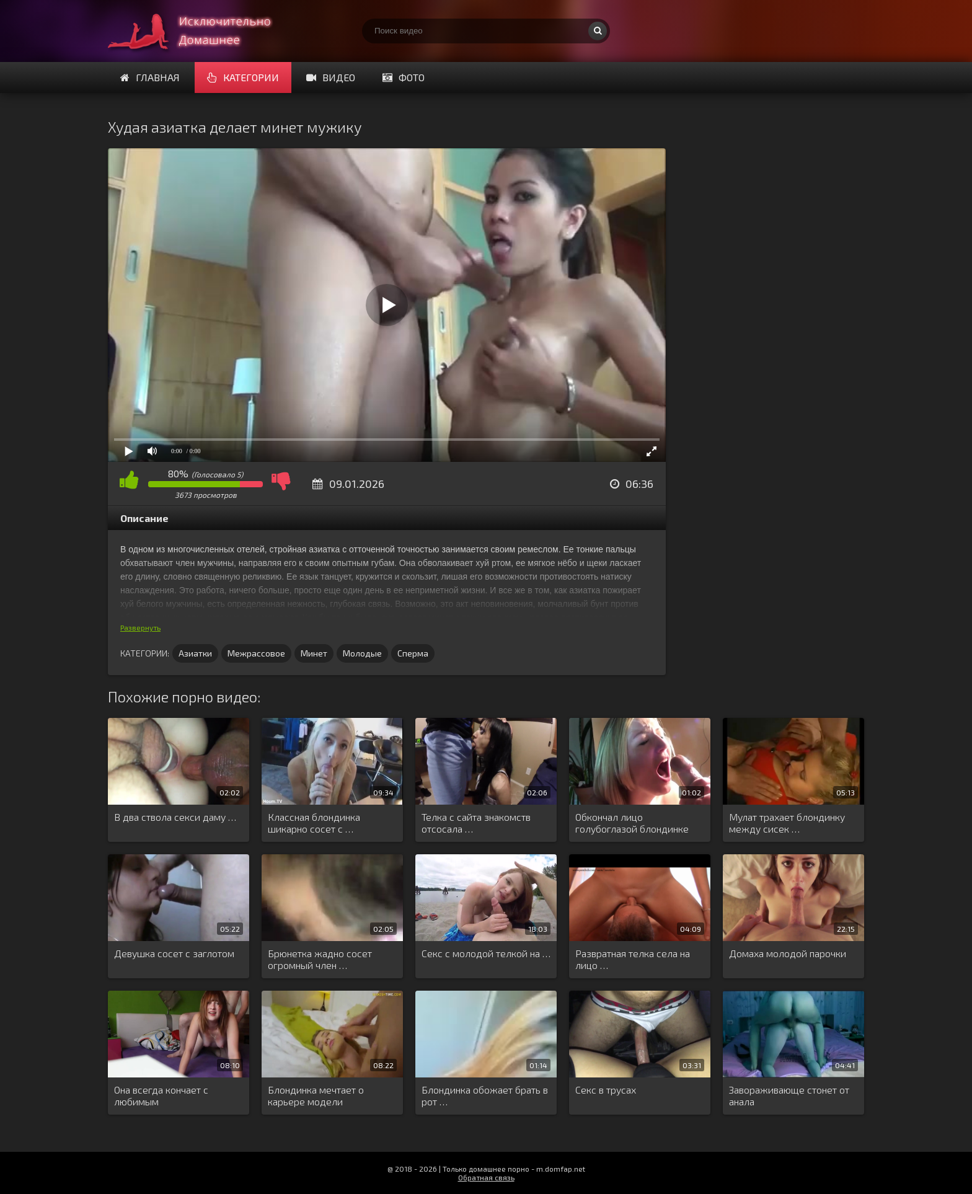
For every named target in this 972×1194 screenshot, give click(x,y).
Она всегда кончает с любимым (161, 1095)
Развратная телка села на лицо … (632, 959)
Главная (150, 77)
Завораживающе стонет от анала (789, 1095)
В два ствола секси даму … (175, 817)
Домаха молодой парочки (787, 953)
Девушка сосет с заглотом (174, 953)
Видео (330, 77)
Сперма (412, 653)
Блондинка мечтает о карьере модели (316, 1095)
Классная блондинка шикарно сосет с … (314, 822)
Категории (243, 77)
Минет (314, 653)
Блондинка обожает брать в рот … (485, 1095)
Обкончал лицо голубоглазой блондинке (632, 822)
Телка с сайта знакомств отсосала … (476, 822)
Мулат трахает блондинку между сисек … (787, 822)
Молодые (362, 653)
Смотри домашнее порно (201, 31)
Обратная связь (486, 1177)
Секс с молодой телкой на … (486, 953)
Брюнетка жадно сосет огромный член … (320, 959)
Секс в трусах (605, 1089)
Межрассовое (256, 653)
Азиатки (195, 653)
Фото (403, 77)
